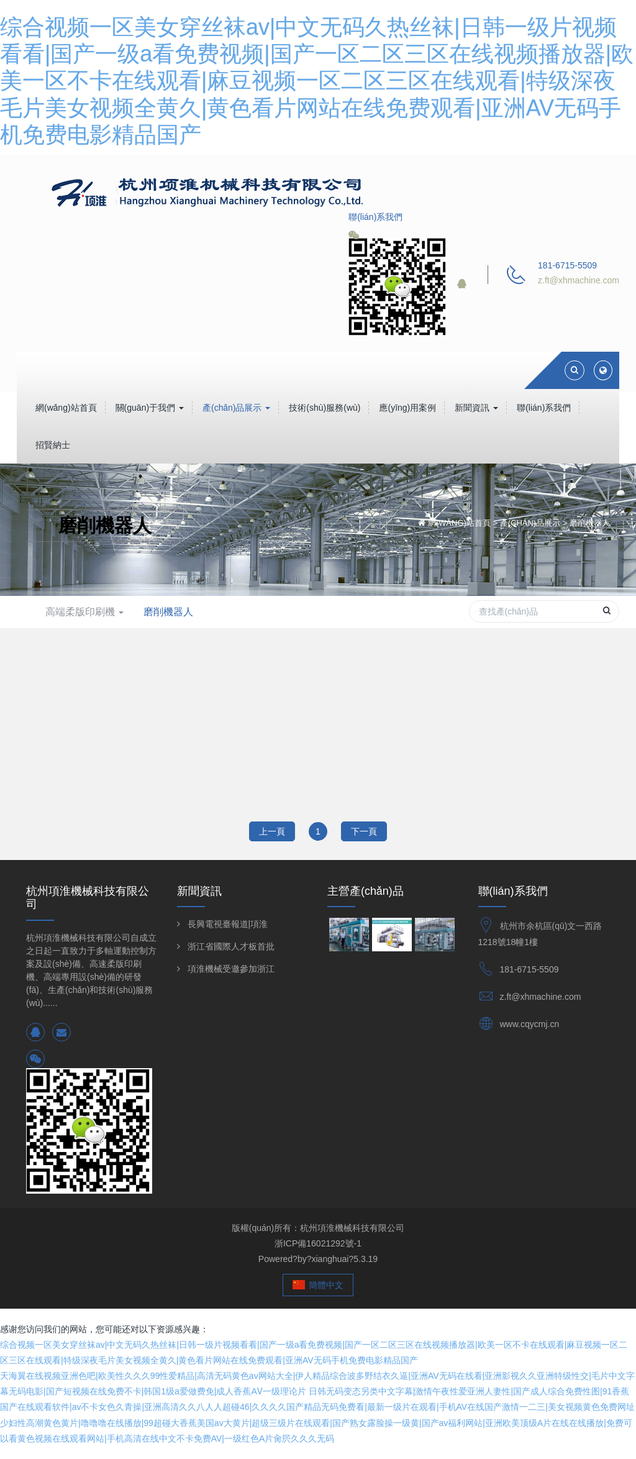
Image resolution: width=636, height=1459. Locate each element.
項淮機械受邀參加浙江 (231, 969)
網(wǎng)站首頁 (66, 408)
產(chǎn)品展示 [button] (236, 408)
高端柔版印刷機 (84, 611)
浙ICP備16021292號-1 (318, 1243)
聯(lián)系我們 (544, 408)
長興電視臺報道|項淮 (228, 924)
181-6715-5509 (529, 969)
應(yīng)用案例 (407, 408)
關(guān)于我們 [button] (150, 408)
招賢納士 (52, 445)
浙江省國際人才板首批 (231, 946)
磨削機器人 (590, 523)
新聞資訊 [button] (476, 408)
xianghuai (329, 1259)
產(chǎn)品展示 (530, 523)
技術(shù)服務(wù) (324, 408)
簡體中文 (318, 1285)
